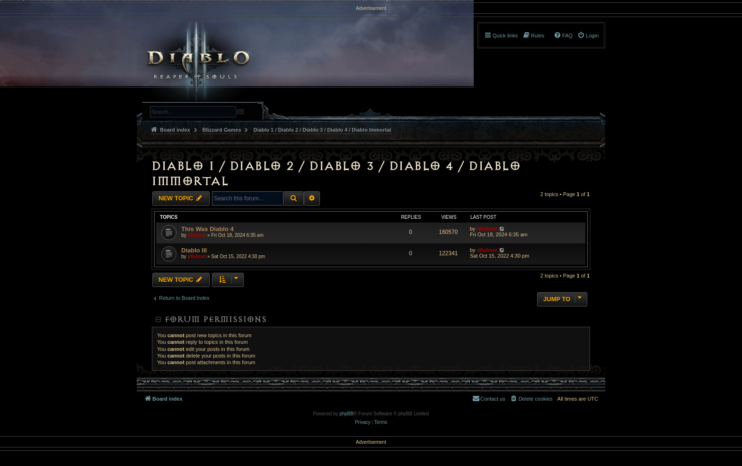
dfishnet (196, 235)
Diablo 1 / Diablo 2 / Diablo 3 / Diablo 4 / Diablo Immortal (335, 173)
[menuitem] (588, 35)
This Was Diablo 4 (207, 229)
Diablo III (194, 250)
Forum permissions (215, 319)
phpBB (346, 413)
